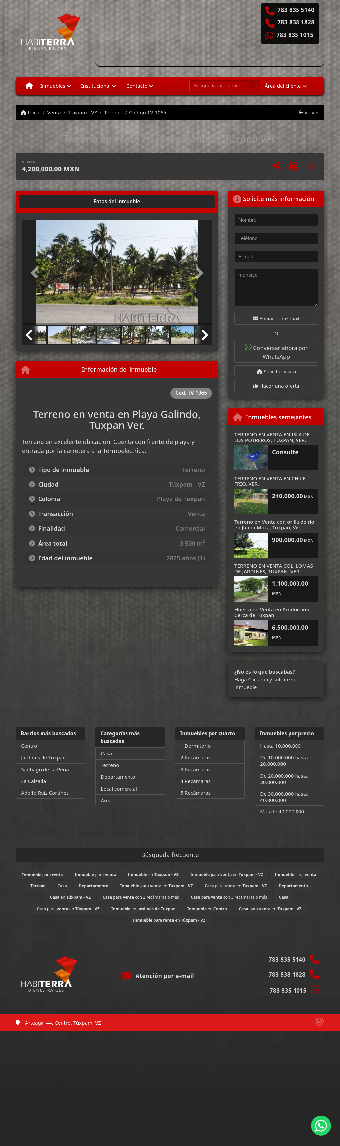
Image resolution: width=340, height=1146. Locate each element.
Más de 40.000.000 (282, 811)
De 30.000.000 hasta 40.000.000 (284, 796)
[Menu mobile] (29, 86)
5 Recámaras (195, 792)
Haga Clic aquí (251, 679)
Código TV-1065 (147, 112)
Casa (106, 753)
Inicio (31, 112)
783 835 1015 (294, 34)
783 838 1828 (295, 22)
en (153, 874)
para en (226, 874)
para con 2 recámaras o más (141, 897)
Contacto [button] (137, 85)
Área (106, 800)
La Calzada (33, 781)
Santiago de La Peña (45, 769)
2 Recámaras (195, 757)
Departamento (118, 776)
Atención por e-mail (158, 976)
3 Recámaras (195, 769)
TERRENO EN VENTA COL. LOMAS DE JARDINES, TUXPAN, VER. (273, 568)
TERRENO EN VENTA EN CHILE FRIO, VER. (270, 481)
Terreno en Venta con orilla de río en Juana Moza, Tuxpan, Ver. (274, 524)
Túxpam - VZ (82, 112)
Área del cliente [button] (283, 85)
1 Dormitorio (195, 745)
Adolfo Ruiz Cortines (45, 792)
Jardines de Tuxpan (43, 757)
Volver (309, 112)
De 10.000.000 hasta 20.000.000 (284, 760)
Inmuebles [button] (52, 85)
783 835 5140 (295, 10)
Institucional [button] (96, 85)
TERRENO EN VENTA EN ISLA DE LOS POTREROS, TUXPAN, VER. (272, 437)
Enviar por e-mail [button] (276, 318)
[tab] (47, 201)
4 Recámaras (195, 781)
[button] (36, 273)
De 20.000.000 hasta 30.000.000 (284, 778)
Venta (54, 112)
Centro (29, 745)
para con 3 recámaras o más (229, 897)
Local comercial (119, 788)
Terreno (113, 112)
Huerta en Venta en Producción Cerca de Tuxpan (271, 612)
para (42, 875)
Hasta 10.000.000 (280, 745)
